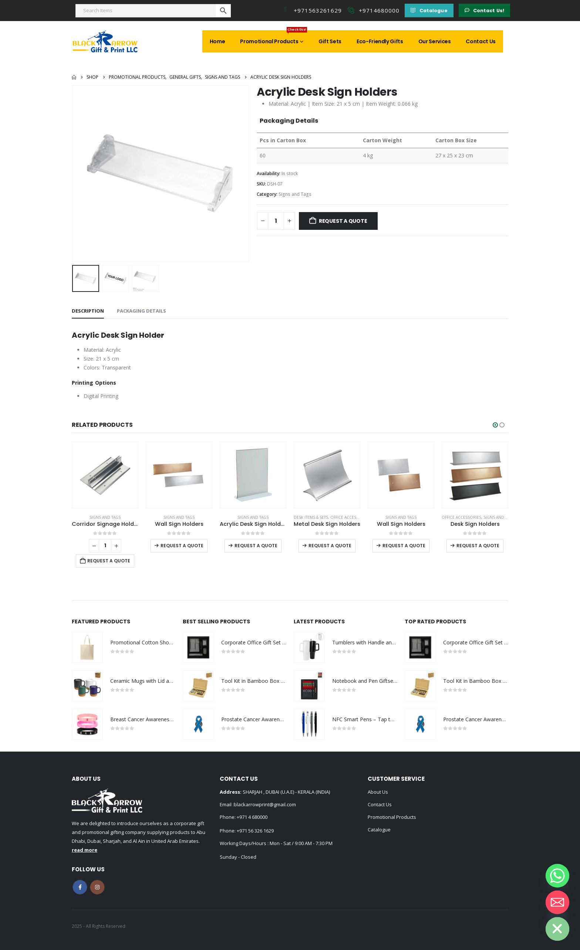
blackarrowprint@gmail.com (265, 804)
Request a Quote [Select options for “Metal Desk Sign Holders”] (329, 545)
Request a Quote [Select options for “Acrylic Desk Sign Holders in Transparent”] (256, 545)
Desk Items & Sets (311, 517)
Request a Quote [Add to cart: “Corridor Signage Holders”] (108, 561)
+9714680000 (379, 10)
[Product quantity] (276, 221)
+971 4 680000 (252, 817)
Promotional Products (273, 37)
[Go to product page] (105, 475)
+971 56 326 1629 (255, 830)
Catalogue (379, 829)
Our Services (434, 41)
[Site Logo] (105, 41)
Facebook (79, 887)
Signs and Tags (295, 194)
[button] (429, 10)
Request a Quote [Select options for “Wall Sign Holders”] (182, 545)
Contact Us (481, 41)
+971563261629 (318, 10)
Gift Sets (329, 41)
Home (217, 41)
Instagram (97, 887)
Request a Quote (343, 221)
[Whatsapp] (557, 876)
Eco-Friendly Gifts (380, 41)
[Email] (557, 902)
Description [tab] (88, 310)
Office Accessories (350, 517)
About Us (378, 792)
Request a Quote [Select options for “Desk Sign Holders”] (477, 545)
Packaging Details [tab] (141, 310)
